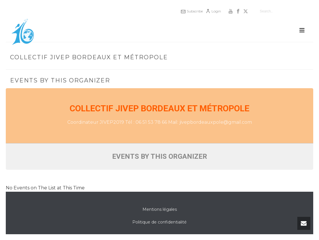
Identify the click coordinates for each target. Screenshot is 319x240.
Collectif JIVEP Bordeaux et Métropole (159, 108)
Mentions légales (159, 209)
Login (213, 11)
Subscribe (192, 11)
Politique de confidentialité (159, 222)
